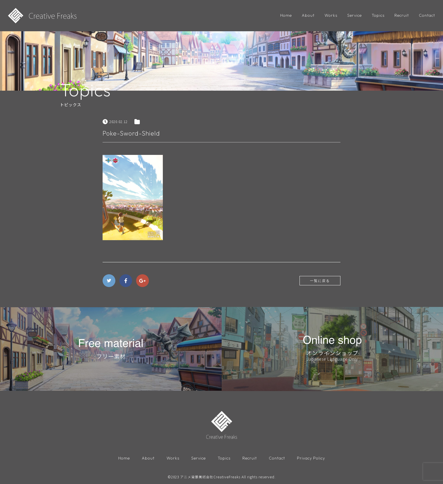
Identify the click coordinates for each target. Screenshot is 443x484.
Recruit (401, 15)
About (308, 15)
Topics (378, 15)
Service (354, 15)
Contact (427, 15)
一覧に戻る (320, 281)
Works (331, 15)
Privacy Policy (311, 458)
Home (286, 15)
